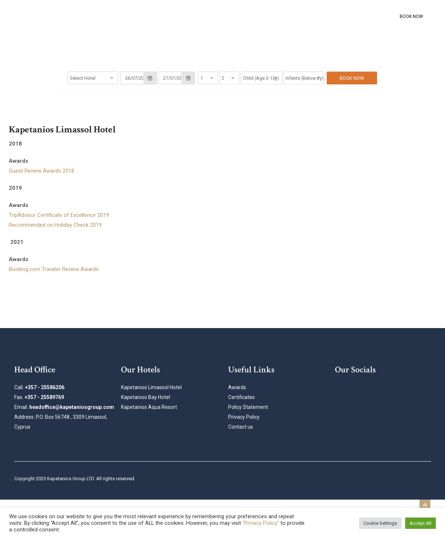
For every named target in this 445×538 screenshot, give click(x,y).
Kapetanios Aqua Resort (149, 407)
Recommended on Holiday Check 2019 (55, 225)
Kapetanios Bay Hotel (145, 397)
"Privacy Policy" (260, 523)
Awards (237, 387)
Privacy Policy (244, 417)
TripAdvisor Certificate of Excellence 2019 (59, 215)
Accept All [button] (420, 523)
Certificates (241, 397)
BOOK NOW (411, 16)
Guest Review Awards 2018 (41, 171)
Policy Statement (248, 407)
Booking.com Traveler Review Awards (54, 269)
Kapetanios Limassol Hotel (151, 387)
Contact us (240, 427)
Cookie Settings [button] (380, 523)
